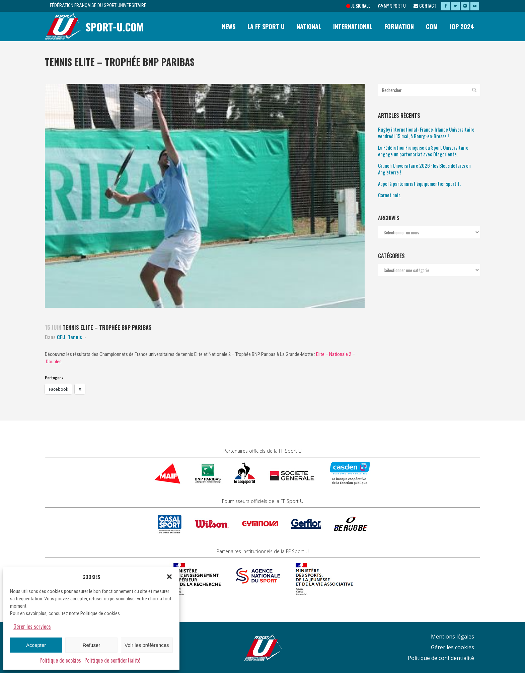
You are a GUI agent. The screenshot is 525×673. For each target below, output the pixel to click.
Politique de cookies (60, 660)
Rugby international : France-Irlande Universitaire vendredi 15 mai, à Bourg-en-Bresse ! (426, 133)
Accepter (36, 645)
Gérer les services (32, 626)
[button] (169, 576)
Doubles (54, 362)
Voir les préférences (147, 645)
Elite (320, 354)
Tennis (75, 337)
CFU (61, 337)
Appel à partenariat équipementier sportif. (419, 183)
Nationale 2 (340, 354)
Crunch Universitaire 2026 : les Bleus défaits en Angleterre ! (424, 169)
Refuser (91, 645)
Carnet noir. (389, 195)
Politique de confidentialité (112, 660)
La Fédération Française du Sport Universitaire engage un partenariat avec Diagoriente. (423, 151)
